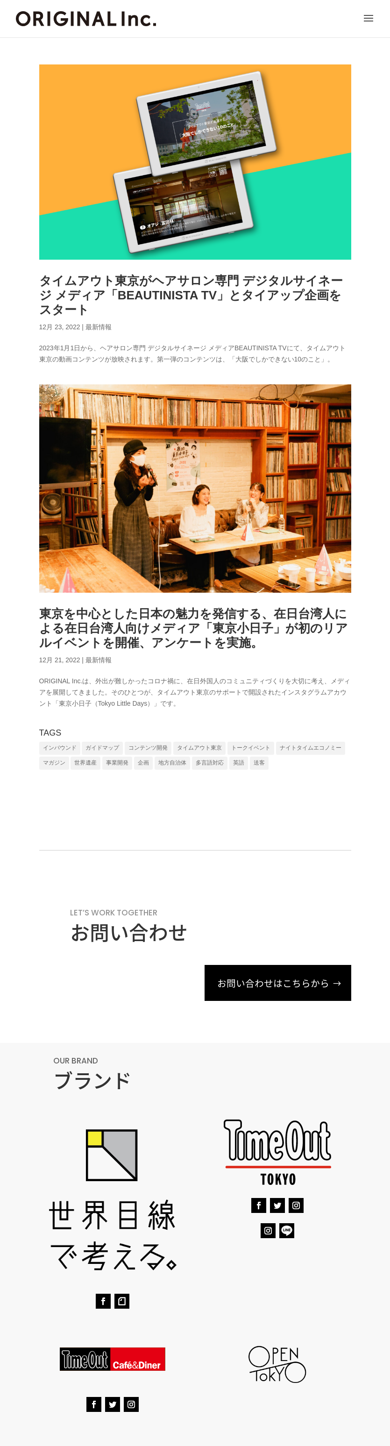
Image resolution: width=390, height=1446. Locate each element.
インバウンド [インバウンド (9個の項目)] (60, 747)
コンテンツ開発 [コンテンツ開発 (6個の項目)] (148, 747)
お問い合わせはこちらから (270, 983)
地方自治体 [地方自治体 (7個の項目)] (172, 762)
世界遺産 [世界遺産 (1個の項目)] (85, 762)
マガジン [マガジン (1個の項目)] (54, 762)
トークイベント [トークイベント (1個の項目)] (250, 747)
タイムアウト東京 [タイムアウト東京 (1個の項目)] (199, 747)
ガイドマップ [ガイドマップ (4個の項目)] (102, 747)
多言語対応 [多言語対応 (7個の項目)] (210, 762)
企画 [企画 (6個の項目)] (143, 762)
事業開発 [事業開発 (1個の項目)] (117, 762)
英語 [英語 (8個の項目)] (238, 762)
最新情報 (98, 327)
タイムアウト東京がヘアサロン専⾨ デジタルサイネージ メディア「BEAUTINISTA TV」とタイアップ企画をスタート (191, 295)
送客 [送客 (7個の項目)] (259, 762)
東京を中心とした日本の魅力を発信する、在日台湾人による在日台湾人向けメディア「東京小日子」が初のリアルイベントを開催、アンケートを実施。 (193, 628)
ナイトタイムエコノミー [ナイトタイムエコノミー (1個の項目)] (310, 747)
